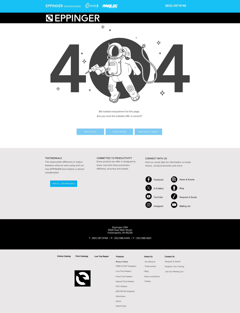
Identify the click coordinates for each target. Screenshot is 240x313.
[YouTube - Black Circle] (148, 196)
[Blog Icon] (174, 188)
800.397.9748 (100, 238)
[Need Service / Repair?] (148, 132)
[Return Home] (90, 132)
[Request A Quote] (174, 196)
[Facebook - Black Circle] (148, 179)
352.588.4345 (122, 238)
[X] (148, 188)
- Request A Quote (172, 261)
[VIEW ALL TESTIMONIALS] (63, 183)
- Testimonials (150, 266)
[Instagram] (148, 205)
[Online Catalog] (119, 132)
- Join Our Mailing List (173, 271)
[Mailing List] (174, 205)
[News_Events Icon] (174, 179)
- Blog (146, 271)
